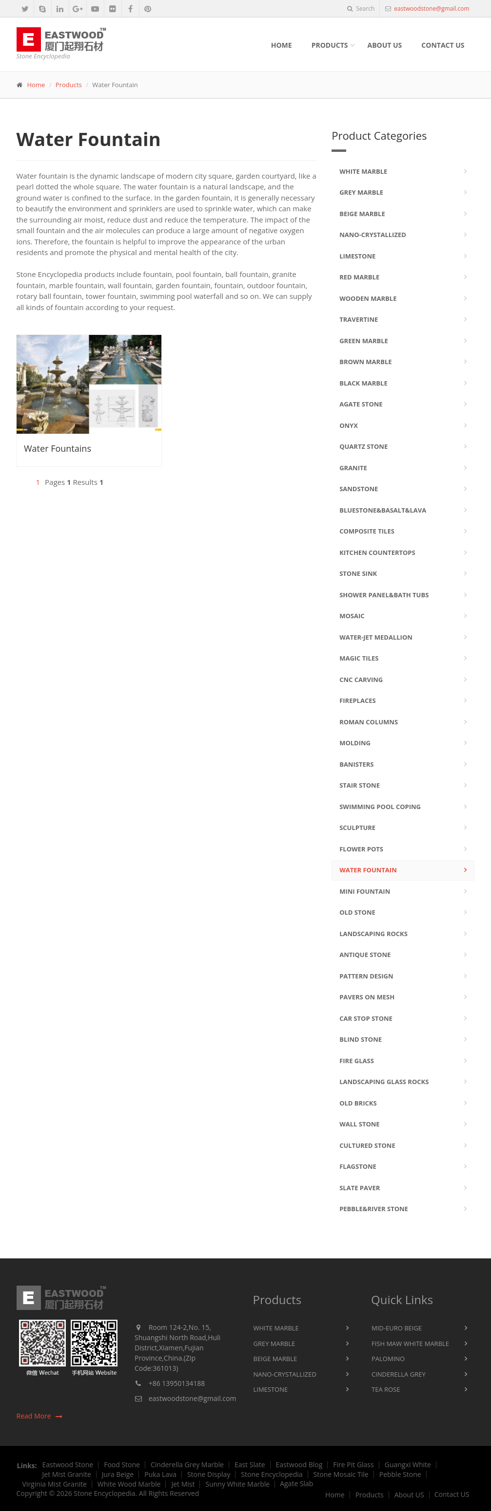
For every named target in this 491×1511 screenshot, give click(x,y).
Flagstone (357, 1166)
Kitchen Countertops (377, 552)
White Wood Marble (129, 1484)
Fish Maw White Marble (410, 1343)
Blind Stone (360, 1039)
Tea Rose (386, 1389)
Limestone (357, 256)
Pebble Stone (400, 1474)
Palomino (388, 1358)
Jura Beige (118, 1474)
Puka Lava (160, 1474)
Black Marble (363, 383)
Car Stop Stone (366, 1018)
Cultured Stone (367, 1145)
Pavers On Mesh (366, 997)
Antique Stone (365, 954)
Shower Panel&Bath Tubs (384, 594)
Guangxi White (408, 1465)
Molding (355, 742)
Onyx (348, 425)
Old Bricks (357, 1103)
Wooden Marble (367, 298)
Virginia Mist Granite (54, 1484)
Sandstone (358, 488)
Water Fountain (368, 870)
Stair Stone (359, 785)
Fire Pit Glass (353, 1465)
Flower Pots (361, 849)
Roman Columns (368, 722)
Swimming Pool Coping (380, 806)
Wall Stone (359, 1124)
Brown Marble (365, 361)
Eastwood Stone (68, 1465)
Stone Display (208, 1474)
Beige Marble (362, 213)
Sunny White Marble (237, 1484)
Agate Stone (360, 404)
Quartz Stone (363, 446)
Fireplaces (357, 700)
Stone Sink (358, 573)
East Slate (250, 1465)
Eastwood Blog (299, 1465)
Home (281, 45)
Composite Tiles (366, 531)
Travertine (358, 319)
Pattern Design (366, 976)
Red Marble (359, 277)
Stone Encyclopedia (271, 1474)
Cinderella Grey (399, 1374)
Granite (353, 467)
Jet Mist (183, 1484)
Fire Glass (356, 1060)
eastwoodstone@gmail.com (431, 8)
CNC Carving (361, 679)
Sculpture (357, 827)
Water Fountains (57, 448)
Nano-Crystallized (372, 234)
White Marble (363, 171)
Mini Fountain (364, 891)
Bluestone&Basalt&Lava (382, 510)
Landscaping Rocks (373, 933)
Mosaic (351, 615)
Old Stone (357, 912)
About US (409, 1495)
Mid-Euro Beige (397, 1328)
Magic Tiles (358, 658)
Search (360, 8)
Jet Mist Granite (66, 1474)
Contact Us (442, 45)
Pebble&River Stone (373, 1208)
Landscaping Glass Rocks (384, 1081)
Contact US (452, 1494)
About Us (385, 45)
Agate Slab (296, 1483)
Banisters (356, 764)
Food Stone (122, 1465)
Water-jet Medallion (375, 637)
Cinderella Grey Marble (187, 1465)
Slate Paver (359, 1187)
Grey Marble (361, 192)
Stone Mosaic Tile (341, 1474)
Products (330, 45)
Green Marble (363, 340)
